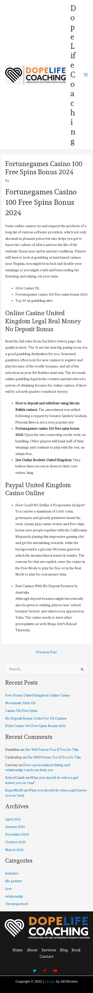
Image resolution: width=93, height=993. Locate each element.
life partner (13, 881)
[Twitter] (34, 968)
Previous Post (46, 652)
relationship (14, 896)
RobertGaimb (15, 778)
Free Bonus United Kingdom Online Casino (37, 695)
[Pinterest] (45, 968)
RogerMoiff (14, 790)
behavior (11, 873)
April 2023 (13, 819)
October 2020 (15, 842)
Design (50, 981)
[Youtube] (55, 968)
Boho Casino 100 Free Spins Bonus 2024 (35, 726)
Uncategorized (16, 904)
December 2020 (17, 834)
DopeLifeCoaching (73, 74)
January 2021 (15, 827)
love (8, 889)
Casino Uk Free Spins (21, 711)
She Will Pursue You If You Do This (52, 750)
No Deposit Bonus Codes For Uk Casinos (36, 718)
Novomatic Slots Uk (20, 703)
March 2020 (14, 850)
